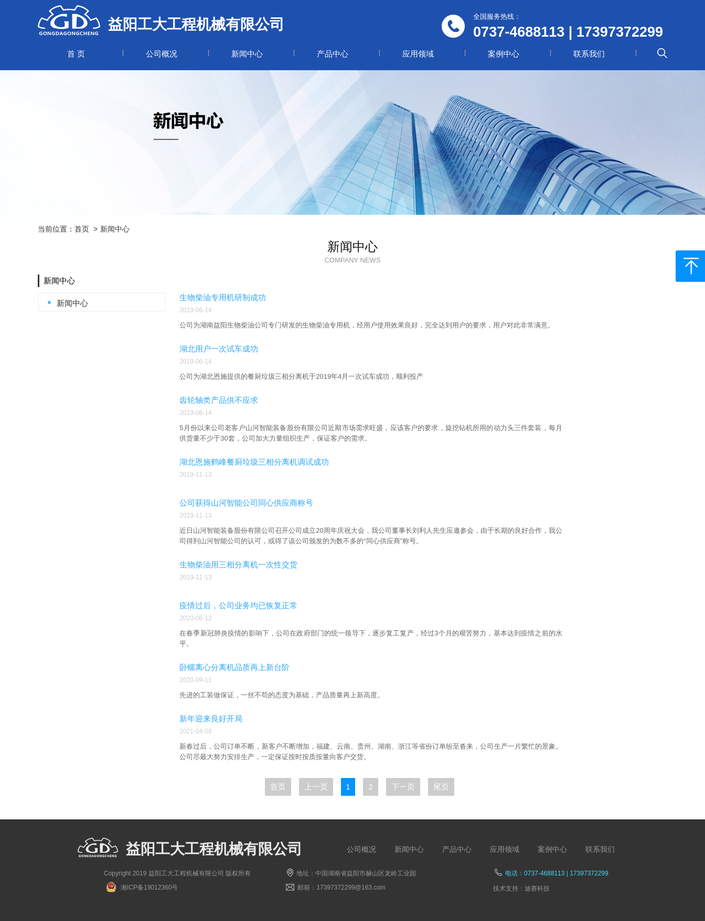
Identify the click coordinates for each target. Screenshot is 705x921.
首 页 (76, 53)
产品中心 (332, 53)
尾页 (441, 786)
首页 (81, 229)
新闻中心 (247, 53)
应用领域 (418, 53)
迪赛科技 (537, 888)
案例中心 (503, 53)
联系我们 (589, 53)
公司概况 (161, 53)
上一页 (316, 786)
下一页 (403, 786)
